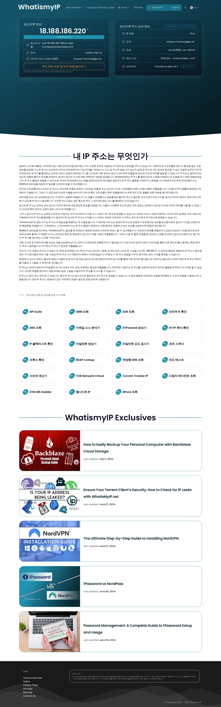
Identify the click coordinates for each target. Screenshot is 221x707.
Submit (176, 7)
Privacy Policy (30, 685)
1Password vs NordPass (116, 583)
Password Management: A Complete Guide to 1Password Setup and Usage (135, 628)
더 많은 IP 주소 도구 (64, 37)
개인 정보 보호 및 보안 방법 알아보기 (64, 66)
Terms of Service (32, 678)
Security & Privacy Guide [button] (100, 7)
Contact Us (29, 696)
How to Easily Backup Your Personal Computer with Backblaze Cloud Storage (140, 447)
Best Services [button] (73, 7)
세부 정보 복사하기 (187, 26)
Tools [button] (122, 7)
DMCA (26, 681)
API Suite (28, 688)
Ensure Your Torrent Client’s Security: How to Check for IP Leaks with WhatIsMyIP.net (135, 492)
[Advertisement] (110, 104)
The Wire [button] (138, 7)
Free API (171, 26)
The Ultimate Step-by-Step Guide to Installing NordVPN (133, 537)
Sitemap (27, 692)
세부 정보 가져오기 (188, 66)
